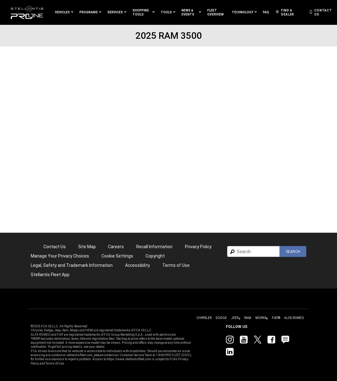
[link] (27, 12)
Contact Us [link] (54, 246)
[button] (64, 12)
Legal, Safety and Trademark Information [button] (72, 265)
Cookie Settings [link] (117, 256)
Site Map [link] (87, 246)
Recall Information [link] (154, 246)
